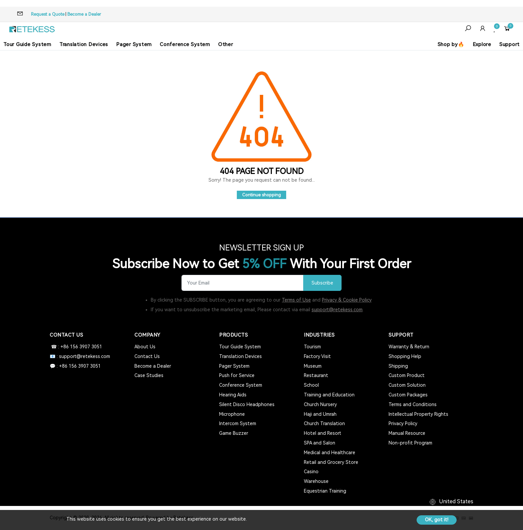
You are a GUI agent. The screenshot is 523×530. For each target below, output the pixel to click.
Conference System (185, 44)
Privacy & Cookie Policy (347, 300)
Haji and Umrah (320, 414)
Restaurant (316, 375)
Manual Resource (407, 433)
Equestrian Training (325, 491)
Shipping (398, 366)
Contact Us (147, 356)
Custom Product (407, 375)
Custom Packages (408, 394)
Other (225, 44)
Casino (311, 471)
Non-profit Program (410, 443)
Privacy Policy (403, 423)
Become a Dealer (84, 14)
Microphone (232, 414)
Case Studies (148, 375)
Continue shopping (261, 194)
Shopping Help (405, 356)
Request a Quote (47, 14)
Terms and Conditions (413, 404)
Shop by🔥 (451, 44)
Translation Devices (83, 44)
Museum (313, 366)
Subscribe (322, 283)
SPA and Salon (319, 443)
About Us (144, 346)
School (311, 385)
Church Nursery (320, 404)
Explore (482, 44)
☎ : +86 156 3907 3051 (76, 346)
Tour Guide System (27, 44)
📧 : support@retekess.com (80, 356)
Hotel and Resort (322, 433)
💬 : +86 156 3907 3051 (75, 366)
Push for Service (236, 375)
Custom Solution (407, 385)
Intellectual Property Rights (418, 414)
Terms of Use (296, 300)
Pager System (134, 44)
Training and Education (329, 394)
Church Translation (324, 423)
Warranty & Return (409, 346)
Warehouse (316, 481)
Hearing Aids (232, 394)
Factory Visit (317, 356)
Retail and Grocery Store (331, 462)
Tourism (312, 346)
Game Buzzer (233, 433)
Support (509, 44)
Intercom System (237, 423)
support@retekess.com (337, 309)
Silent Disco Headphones (247, 404)
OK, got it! (436, 519)
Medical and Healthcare (329, 452)
